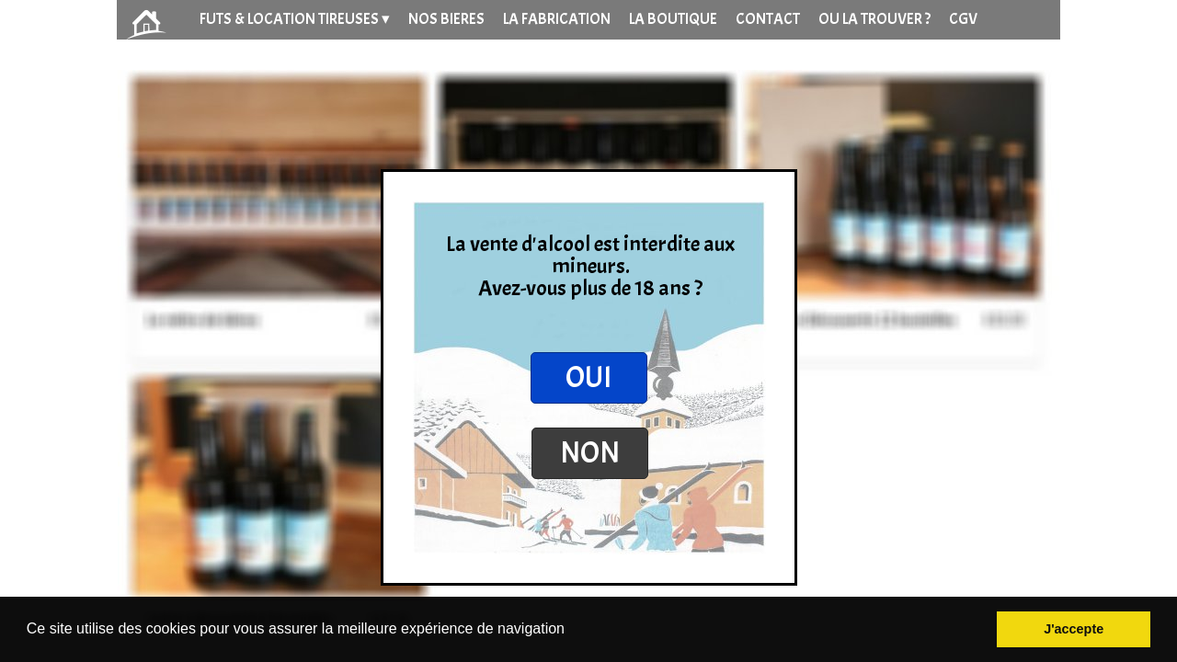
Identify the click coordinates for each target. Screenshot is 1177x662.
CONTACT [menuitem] (768, 19)
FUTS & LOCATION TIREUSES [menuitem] (295, 19)
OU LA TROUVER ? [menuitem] (874, 19)
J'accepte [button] (1073, 629)
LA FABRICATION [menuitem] (557, 19)
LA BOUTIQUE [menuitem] (673, 19)
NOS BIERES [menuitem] (446, 19)
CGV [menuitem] (963, 19)
